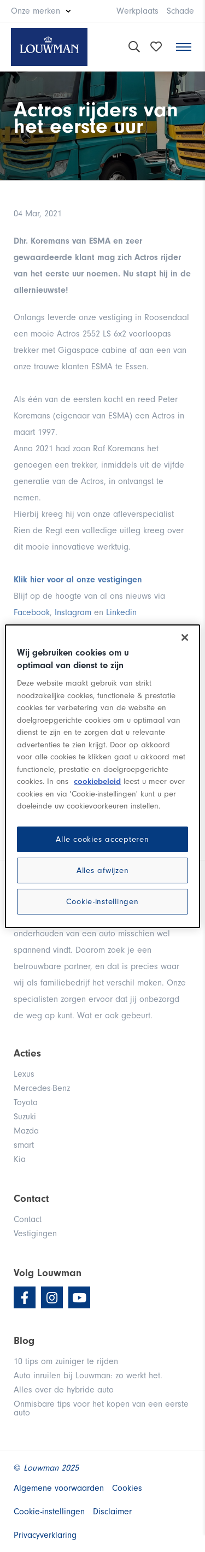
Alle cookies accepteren (102, 839)
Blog (24, 1341)
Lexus (24, 1074)
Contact (28, 1219)
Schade (180, 11)
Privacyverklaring (45, 1535)
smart (24, 1145)
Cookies (127, 1488)
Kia (20, 1159)
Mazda (26, 1131)
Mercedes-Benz (42, 1088)
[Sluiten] (185, 637)
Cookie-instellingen (102, 901)
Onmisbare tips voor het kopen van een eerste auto (101, 1408)
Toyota (26, 1102)
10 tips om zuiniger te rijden (66, 1361)
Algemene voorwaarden (59, 1488)
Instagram (73, 612)
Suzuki (25, 1117)
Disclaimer (112, 1511)
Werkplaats (137, 11)
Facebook (32, 612)
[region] (102, 776)
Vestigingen (35, 1233)
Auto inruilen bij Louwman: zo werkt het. (88, 1375)
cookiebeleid (97, 781)
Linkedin (121, 612)
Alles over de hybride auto (64, 1390)
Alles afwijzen (103, 870)
